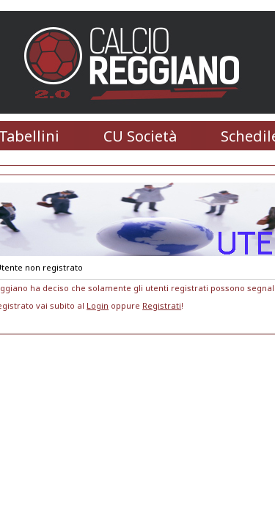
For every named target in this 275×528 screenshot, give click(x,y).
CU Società (140, 136)
